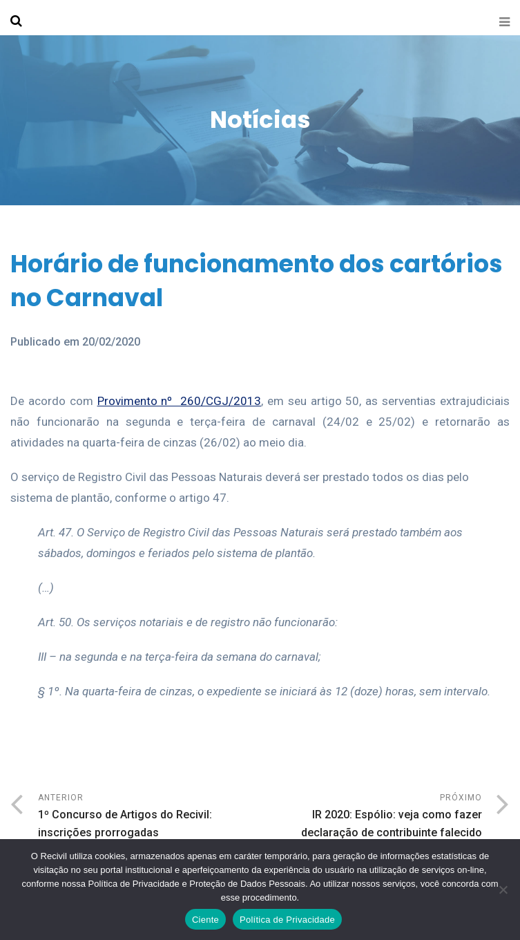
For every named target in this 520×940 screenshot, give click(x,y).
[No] (503, 889)
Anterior (149, 817)
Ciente (205, 919)
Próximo (371, 817)
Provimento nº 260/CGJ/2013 (179, 401)
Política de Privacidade (287, 919)
